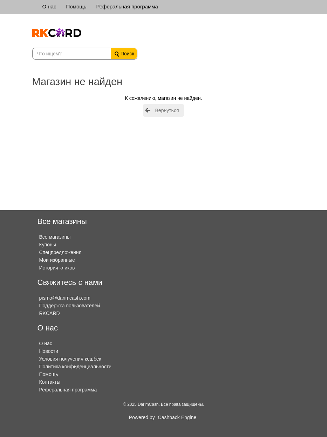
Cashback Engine (177, 417)
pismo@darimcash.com (64, 298)
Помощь (76, 6)
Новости (48, 351)
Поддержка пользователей (69, 305)
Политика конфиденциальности (75, 366)
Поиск (124, 54)
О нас (49, 6)
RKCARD (49, 313)
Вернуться (167, 110)
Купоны (47, 244)
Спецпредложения (60, 252)
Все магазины (55, 237)
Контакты (49, 382)
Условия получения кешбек (70, 359)
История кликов (57, 268)
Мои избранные (57, 260)
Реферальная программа (127, 6)
